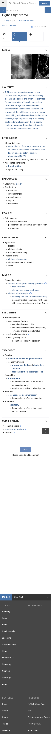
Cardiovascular (9, 631)
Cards (4, 704)
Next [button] (47, 66)
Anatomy (6, 611)
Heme (4, 651)
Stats (4, 624)
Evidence (6, 730)
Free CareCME (34, 724)
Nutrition (6, 671)
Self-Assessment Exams (39, 717)
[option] (21, 66)
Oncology (6, 677)
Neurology (6, 664)
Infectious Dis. (8, 657)
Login (44, 3)
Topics (5, 724)
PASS (30, 710)
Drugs (4, 618)
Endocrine (6, 638)
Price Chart (33, 730)
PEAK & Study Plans (37, 704)
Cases (5, 717)
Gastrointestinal (9, 644)
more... (5, 684)
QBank (5, 710)
